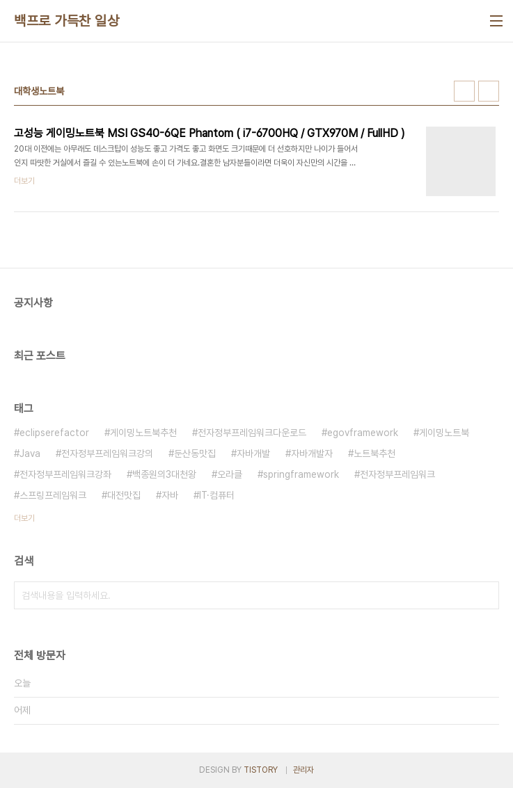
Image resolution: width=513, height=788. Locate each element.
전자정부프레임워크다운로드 (252, 432)
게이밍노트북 (444, 432)
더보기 (24, 518)
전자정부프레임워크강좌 (65, 474)
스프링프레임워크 (52, 495)
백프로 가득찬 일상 (66, 21)
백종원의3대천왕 (164, 474)
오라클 (229, 474)
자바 (169, 495)
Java (29, 453)
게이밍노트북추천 (143, 432)
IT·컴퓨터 (217, 495)
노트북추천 (374, 453)
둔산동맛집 (195, 453)
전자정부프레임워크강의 (107, 453)
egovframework (362, 432)
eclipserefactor (54, 432)
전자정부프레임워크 (397, 474)
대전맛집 (124, 495)
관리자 (303, 770)
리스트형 (488, 91)
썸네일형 (464, 91)
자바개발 (253, 453)
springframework (301, 474)
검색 (485, 595)
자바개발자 (312, 453)
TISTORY (261, 770)
